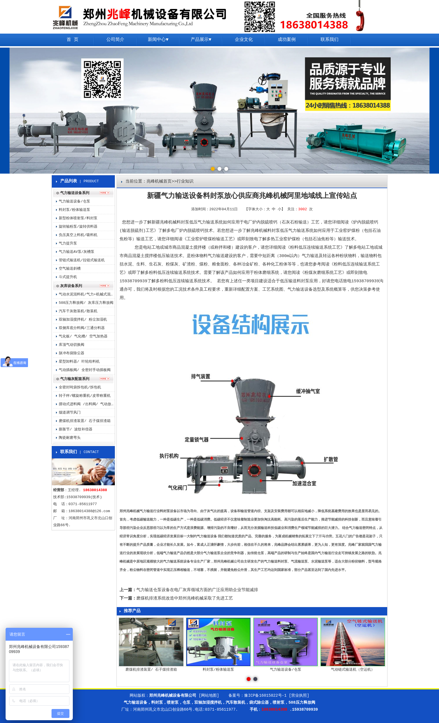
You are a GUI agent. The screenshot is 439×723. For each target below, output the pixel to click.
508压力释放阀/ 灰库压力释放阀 (86, 303)
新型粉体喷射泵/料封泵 (78, 218)
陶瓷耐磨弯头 (70, 438)
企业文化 (244, 39)
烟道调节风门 (70, 413)
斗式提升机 (68, 277)
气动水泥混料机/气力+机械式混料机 (87, 294)
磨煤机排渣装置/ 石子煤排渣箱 (85, 421)
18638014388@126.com (89, 511)
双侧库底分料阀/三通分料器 (82, 328)
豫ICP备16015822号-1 (265, 695)
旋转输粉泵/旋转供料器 (78, 227)
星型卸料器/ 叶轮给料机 (79, 362)
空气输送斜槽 (70, 269)
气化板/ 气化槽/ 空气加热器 (83, 336)
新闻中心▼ (158, 39)
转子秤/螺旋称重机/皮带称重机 (85, 396)
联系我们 (329, 39)
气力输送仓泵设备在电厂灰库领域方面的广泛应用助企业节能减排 (197, 590)
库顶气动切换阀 (71, 345)
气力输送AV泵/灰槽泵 (76, 252)
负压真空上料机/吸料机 (78, 235)
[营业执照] (299, 695)
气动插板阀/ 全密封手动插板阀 (85, 370)
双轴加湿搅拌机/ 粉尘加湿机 (83, 320)
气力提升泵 (68, 243)
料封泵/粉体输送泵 (74, 210)
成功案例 (287, 39)
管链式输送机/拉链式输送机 (82, 260)
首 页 (72, 39)
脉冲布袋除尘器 (71, 353)
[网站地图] (209, 695)
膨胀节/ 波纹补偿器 (75, 429)
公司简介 (115, 39)
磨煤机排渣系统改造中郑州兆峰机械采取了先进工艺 (184, 598)
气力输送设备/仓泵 (74, 201)
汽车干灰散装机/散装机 (78, 311)
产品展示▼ (201, 39)
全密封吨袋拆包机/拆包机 (80, 387)
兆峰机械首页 (159, 181)
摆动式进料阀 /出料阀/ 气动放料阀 (87, 404)
